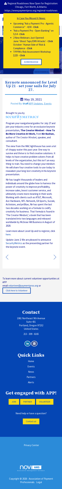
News (31, 371)
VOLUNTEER (44, 401)
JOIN (14, 401)
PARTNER (27, 401)
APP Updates (36, 103)
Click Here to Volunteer (16, 290)
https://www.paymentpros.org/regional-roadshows (31, 10)
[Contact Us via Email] (34, 344)
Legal (39, 482)
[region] (55, 257)
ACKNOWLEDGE (31, 62)
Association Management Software (31, 468)
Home (31, 361)
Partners (31, 377)
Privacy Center (31, 445)
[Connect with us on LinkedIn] (27, 344)
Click (36, 27)
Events (48, 103)
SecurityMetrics (14, 243)
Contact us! (31, 421)
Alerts (31, 382)
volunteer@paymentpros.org (23, 285)
